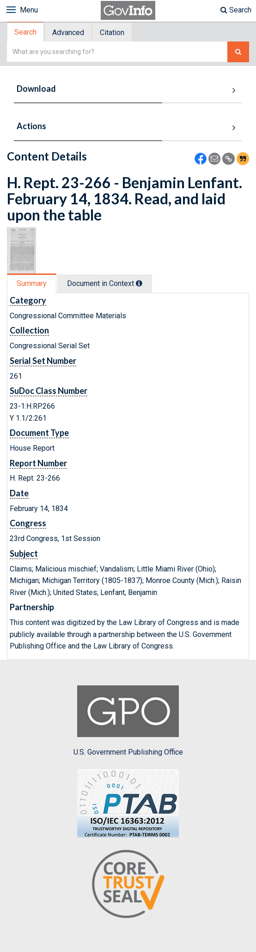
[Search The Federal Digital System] (238, 52)
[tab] (26, 32)
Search (235, 10)
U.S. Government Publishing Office (128, 720)
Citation (112, 32)
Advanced (68, 32)
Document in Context (104, 283)
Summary (32, 283)
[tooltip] (139, 283)
